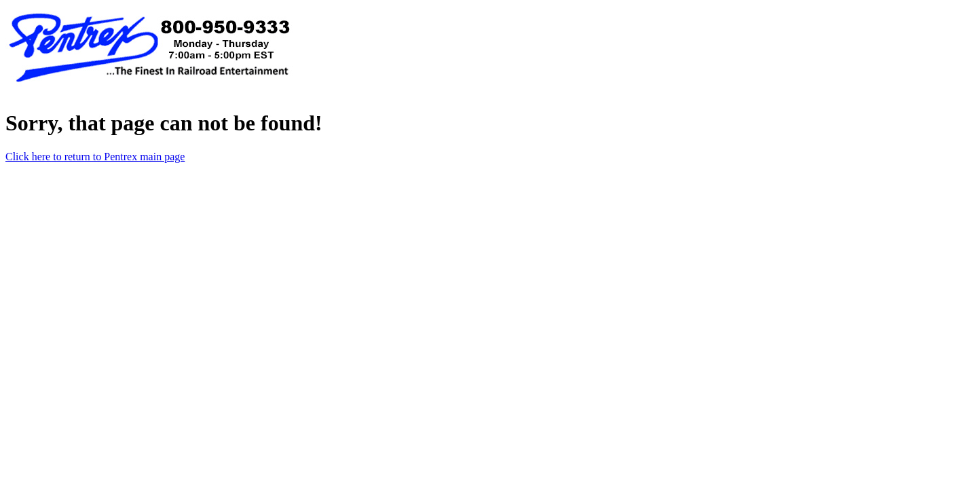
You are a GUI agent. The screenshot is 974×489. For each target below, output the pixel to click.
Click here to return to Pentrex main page (95, 156)
